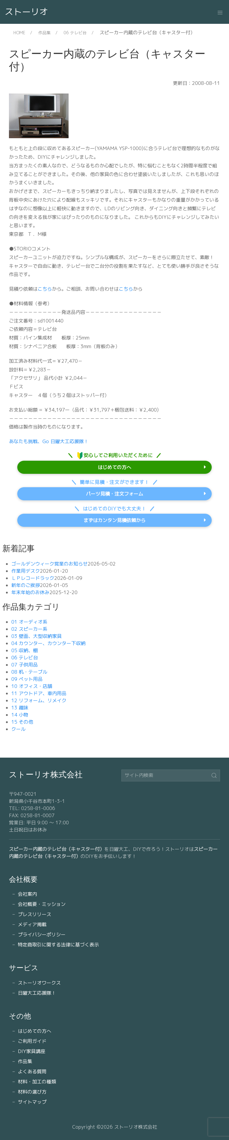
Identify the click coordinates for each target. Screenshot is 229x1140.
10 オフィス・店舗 (31, 686)
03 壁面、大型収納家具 (36, 636)
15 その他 (22, 722)
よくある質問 (32, 1071)
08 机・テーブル (29, 672)
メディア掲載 (32, 924)
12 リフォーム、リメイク (38, 700)
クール (18, 729)
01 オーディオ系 (29, 622)
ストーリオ (26, 12)
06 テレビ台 (75, 32)
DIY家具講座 (31, 1051)
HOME (19, 32)
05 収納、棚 (24, 650)
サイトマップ (32, 1102)
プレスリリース (34, 914)
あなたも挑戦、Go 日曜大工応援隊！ (49, 441)
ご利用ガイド (32, 1041)
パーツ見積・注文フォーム (114, 493)
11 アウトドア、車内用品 (38, 693)
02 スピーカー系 (29, 629)
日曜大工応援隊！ (37, 993)
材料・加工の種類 (37, 1081)
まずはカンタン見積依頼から (114, 520)
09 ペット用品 (27, 679)
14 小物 (19, 714)
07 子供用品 (24, 664)
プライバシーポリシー (42, 934)
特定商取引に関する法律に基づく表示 (58, 944)
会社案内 (27, 894)
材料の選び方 (32, 1091)
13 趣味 (19, 707)
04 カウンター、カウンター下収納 (48, 643)
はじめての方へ (114, 467)
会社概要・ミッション (42, 904)
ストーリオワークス (39, 982)
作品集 (44, 32)
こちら (45, 289)
